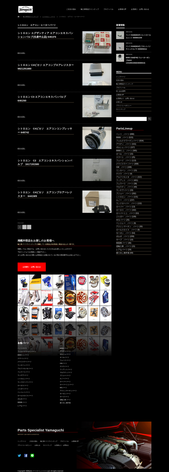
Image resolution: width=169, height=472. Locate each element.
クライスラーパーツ (24, 362)
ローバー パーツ (123, 207)
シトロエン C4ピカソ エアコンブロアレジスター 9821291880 (46, 67)
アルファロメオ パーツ (126, 177)
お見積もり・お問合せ (62, 445)
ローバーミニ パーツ (125, 213)
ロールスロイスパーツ (25, 395)
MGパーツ (63, 387)
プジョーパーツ (65, 375)
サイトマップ (47, 445)
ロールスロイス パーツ (126, 230)
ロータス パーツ (123, 210)
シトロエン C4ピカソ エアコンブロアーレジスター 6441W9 (45, 194)
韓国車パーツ (22, 402)
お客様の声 (122, 9)
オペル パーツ (122, 154)
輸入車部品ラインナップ (90, 9)
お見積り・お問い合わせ (140, 9)
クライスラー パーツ (125, 164)
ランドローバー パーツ (126, 203)
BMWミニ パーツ (124, 151)
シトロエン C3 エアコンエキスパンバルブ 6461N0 (42, 98)
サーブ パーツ (122, 240)
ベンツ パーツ (122, 134)
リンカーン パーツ (124, 170)
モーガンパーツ (65, 393)
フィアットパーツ (66, 369)
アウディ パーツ (123, 144)
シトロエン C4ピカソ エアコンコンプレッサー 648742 (45, 130)
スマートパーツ (23, 358)
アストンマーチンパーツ (68, 391)
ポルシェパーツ (65, 354)
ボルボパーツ (22, 399)
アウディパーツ (65, 351)
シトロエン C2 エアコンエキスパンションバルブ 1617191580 (45, 162)
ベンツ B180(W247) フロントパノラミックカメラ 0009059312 (138, 47)
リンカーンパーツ (24, 365)
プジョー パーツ (123, 193)
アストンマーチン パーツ (127, 226)
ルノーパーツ (64, 378)
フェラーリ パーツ (124, 184)
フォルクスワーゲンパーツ (27, 351)
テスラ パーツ (122, 174)
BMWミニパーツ (23, 355)
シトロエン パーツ (124, 197)
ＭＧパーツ (121, 220)
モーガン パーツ (123, 233)
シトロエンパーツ (24, 379)
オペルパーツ (64, 357)
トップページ (22, 441)
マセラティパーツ (66, 372)
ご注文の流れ (71, 9)
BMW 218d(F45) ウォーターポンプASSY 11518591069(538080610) (138, 60)
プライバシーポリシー (25, 445)
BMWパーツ (64, 348)
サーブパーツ (64, 397)
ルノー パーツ (122, 200)
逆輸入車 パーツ (123, 246)
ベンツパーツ (22, 348)
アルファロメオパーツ (25, 368)
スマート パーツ (123, 157)
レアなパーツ (22, 406)
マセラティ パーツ (124, 187)
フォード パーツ (123, 160)
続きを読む (21, 53)
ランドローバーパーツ (25, 382)
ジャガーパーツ (23, 389)
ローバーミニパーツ (67, 384)
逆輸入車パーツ (65, 400)
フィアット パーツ (124, 180)
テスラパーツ (64, 366)
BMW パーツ (122, 137)
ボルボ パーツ (122, 236)
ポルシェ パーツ (123, 147)
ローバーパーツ (65, 381)
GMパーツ (63, 363)
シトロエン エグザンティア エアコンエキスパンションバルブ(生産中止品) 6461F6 (45, 35)
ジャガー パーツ (123, 217)
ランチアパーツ (23, 375)
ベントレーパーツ (24, 392)
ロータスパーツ (23, 385)
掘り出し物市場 (65, 403)
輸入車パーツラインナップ (48, 441)
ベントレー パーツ (124, 223)
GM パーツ (121, 167)
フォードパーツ (65, 360)
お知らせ (37, 445)
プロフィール (108, 9)
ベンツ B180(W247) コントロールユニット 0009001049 (138, 36)
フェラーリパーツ (24, 372)
